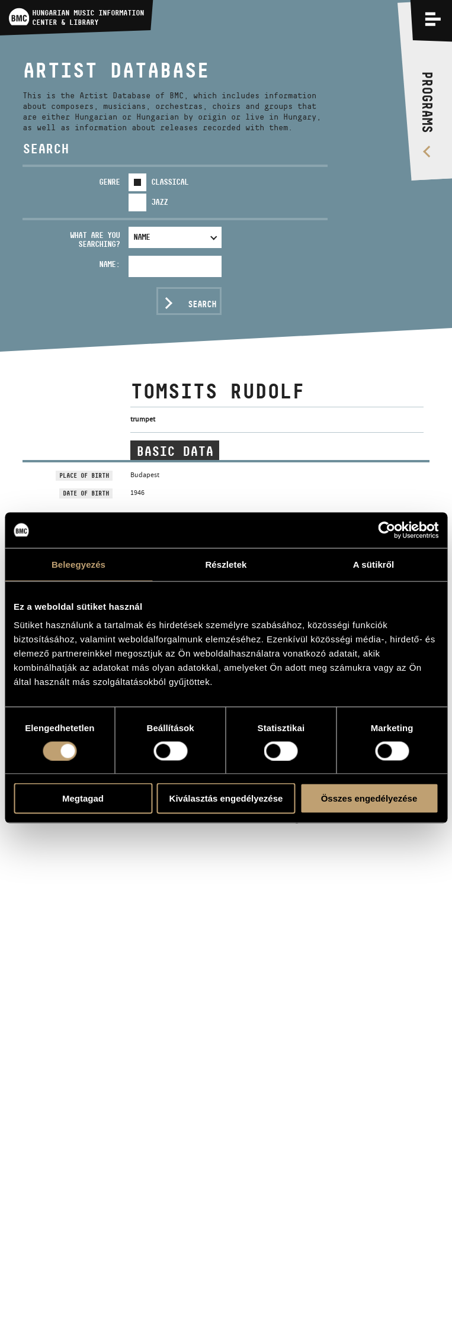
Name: (109, 264)
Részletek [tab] (225, 564)
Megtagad (83, 798)
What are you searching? (95, 239)
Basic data (174, 451)
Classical (169, 181)
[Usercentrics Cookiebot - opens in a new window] (386, 530)
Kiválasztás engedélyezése (226, 798)
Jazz (159, 202)
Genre (109, 181)
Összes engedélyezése (369, 798)
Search (202, 304)
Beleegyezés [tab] (78, 564)
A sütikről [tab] (374, 564)
